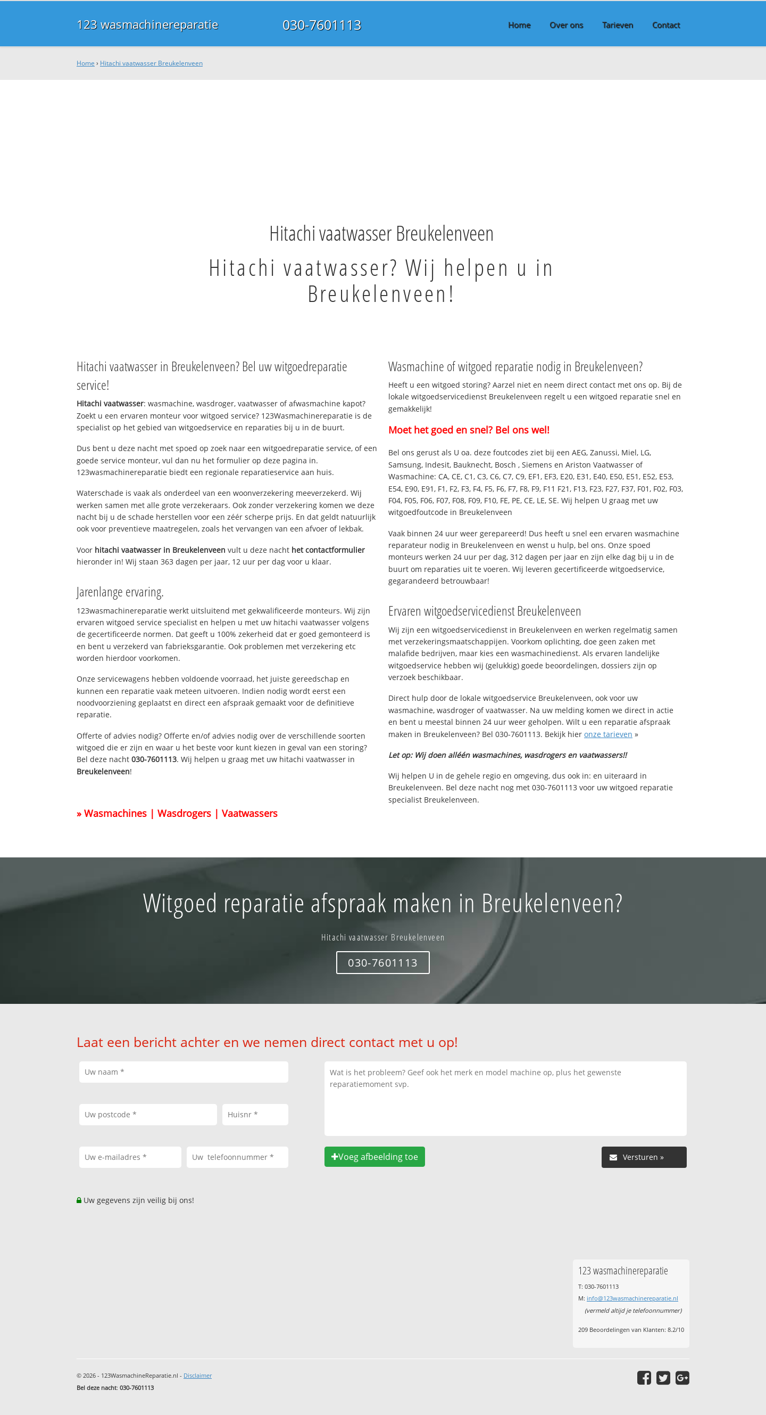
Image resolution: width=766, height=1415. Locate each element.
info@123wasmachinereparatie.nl (632, 1298)
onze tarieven (608, 734)
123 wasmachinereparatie (147, 24)
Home (86, 63)
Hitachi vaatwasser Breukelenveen (151, 63)
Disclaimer (198, 1375)
